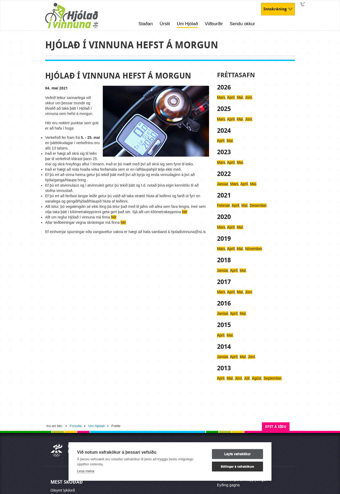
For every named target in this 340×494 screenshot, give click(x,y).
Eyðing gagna (228, 485)
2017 (224, 282)
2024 (224, 130)
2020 (224, 217)
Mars (221, 97)
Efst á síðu (275, 426)
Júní (248, 97)
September (273, 378)
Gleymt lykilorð (62, 490)
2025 (224, 109)
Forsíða (76, 426)
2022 (224, 174)
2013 (224, 368)
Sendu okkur (242, 23)
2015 (224, 325)
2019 (224, 238)
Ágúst (256, 378)
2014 (224, 346)
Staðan (145, 23)
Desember (258, 205)
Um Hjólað (187, 23)
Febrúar (223, 205)
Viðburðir (214, 23)
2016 (224, 303)
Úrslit (165, 23)
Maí (240, 97)
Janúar (222, 184)
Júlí (247, 378)
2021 (224, 195)
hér (184, 212)
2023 (224, 152)
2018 (224, 260)
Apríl (231, 97)
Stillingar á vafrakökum (237, 466)
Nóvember (253, 249)
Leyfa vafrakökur (237, 454)
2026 (224, 87)
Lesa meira (85, 471)
